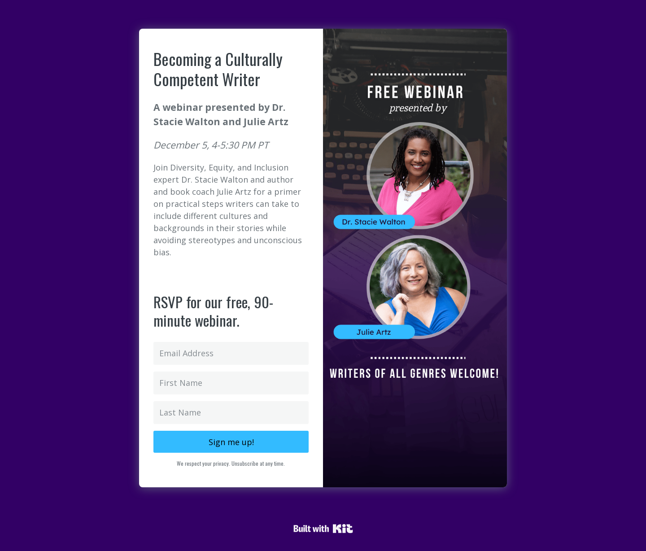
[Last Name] (231, 412)
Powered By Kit (323, 528)
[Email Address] (231, 353)
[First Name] (231, 383)
